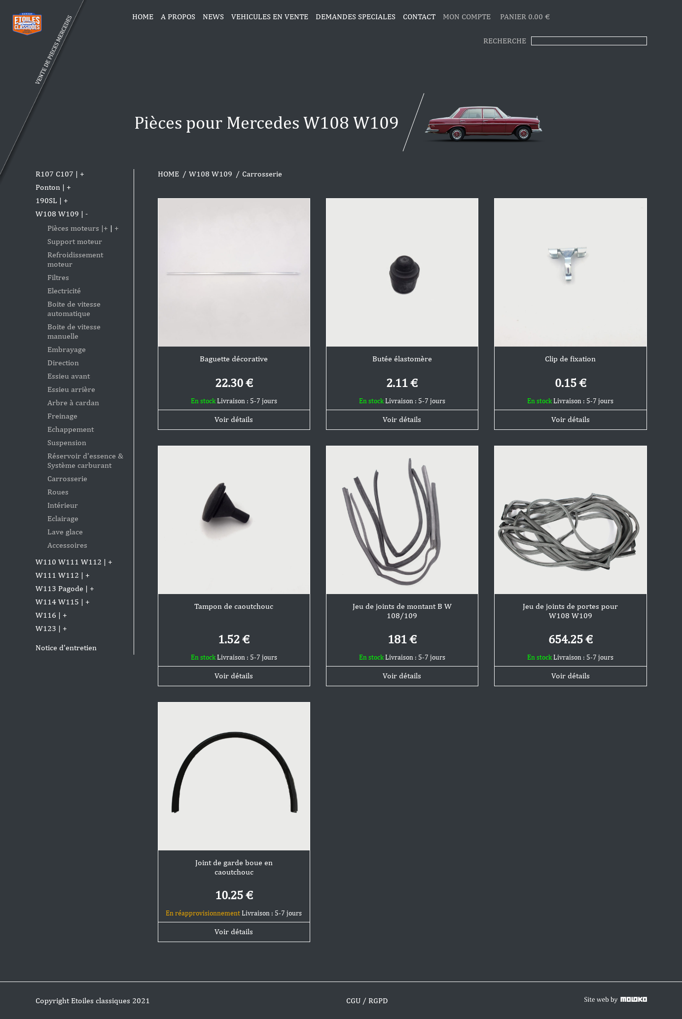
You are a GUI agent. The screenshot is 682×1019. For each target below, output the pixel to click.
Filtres (58, 277)
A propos (178, 16)
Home (142, 16)
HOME (168, 173)
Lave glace (65, 531)
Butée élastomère (402, 358)
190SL (46, 200)
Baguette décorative (234, 358)
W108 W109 (57, 213)
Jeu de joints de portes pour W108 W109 (570, 610)
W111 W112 (57, 575)
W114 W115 (57, 601)
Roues (58, 491)
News (213, 16)
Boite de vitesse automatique (74, 308)
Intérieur (62, 505)
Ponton (48, 187)
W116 (46, 615)
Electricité (64, 290)
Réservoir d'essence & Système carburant (85, 460)
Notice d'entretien (66, 647)
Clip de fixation (570, 358)
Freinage (62, 416)
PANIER (525, 16)
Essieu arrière (71, 389)
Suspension (66, 442)
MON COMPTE (468, 16)
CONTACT (419, 16)
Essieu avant (68, 376)
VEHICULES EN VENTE (269, 16)
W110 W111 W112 (69, 561)
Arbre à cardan (73, 402)
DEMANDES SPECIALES (355, 16)
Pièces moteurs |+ (77, 228)
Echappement (70, 429)
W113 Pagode (59, 588)
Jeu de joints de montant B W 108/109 (402, 610)
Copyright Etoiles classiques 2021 (93, 1000)
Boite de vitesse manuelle (74, 331)
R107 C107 (54, 173)
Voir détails (234, 419)
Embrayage (66, 349)
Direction (63, 362)
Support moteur (74, 241)
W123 (46, 628)
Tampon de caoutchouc (233, 606)
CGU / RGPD (367, 1000)
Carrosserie (67, 478)
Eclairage (62, 518)
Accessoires (67, 545)
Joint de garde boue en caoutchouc (234, 867)
